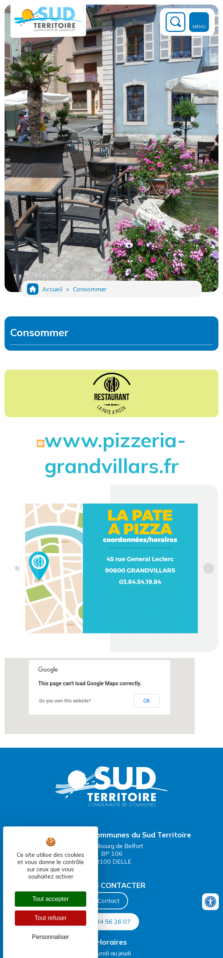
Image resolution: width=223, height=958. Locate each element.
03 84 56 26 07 (109, 921)
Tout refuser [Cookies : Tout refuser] (50, 918)
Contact (109, 900)
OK (146, 701)
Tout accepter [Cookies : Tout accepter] (50, 899)
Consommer (89, 289)
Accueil (52, 289)
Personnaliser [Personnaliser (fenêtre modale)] (50, 937)
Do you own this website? (65, 701)
